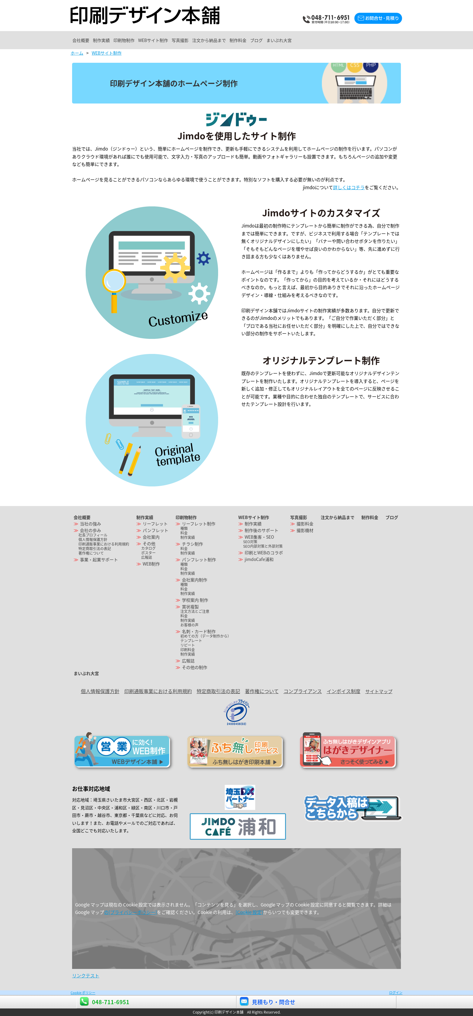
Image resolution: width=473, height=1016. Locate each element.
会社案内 (151, 537)
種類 (184, 528)
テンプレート (191, 640)
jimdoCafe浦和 (259, 559)
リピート (187, 645)
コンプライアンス (303, 691)
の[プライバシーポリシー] (130, 912)
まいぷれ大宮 (382, 40)
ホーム (77, 53)
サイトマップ (378, 691)
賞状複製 (190, 607)
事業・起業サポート (99, 559)
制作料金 (316, 40)
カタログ (148, 548)
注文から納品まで (276, 40)
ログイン (395, 992)
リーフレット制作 (198, 524)
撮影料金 (305, 524)
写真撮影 (234, 40)
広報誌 (146, 557)
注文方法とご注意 (194, 611)
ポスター (148, 553)
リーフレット (155, 524)
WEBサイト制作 (195, 40)
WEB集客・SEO (259, 537)
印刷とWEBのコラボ (264, 552)
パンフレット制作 (199, 559)
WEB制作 (151, 564)
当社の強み (90, 524)
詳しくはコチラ (349, 187)
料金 (184, 533)
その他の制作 (194, 667)
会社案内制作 (194, 580)
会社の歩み (90, 530)
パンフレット (155, 530)
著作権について (91, 553)
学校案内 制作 (195, 600)
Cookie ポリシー (83, 992)
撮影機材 (305, 530)
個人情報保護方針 (92, 539)
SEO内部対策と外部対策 (263, 546)
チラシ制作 (192, 544)
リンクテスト (85, 975)
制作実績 (119, 40)
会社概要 (86, 40)
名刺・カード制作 (199, 631)
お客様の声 (189, 625)
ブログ (347, 40)
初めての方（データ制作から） (205, 636)
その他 (149, 543)
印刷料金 (187, 649)
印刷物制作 (154, 40)
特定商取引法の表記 (94, 548)
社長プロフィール (92, 535)
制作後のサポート (261, 530)
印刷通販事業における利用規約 (103, 544)
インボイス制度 (343, 691)
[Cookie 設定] (249, 912)
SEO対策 (250, 541)
